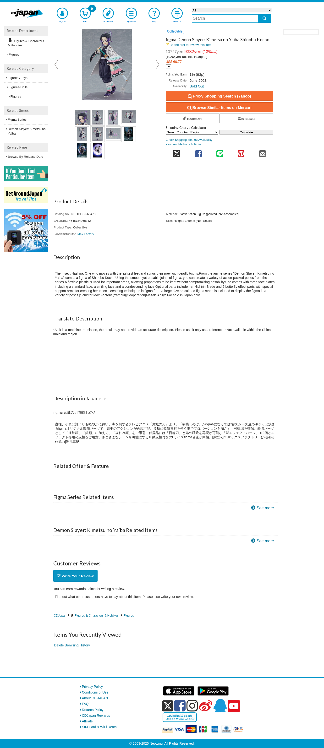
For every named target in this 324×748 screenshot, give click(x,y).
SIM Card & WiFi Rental (100, 727)
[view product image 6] (97, 134)
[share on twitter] (177, 152)
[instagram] (192, 705)
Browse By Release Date (25, 156)
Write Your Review (75, 576)
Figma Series (17, 119)
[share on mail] (262, 152)
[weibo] (205, 705)
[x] (167, 705)
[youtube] (234, 706)
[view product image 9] (82, 151)
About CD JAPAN (95, 698)
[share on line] (219, 152)
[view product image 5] (82, 134)
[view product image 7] (113, 133)
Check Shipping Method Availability (189, 139)
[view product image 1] (82, 118)
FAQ (85, 704)
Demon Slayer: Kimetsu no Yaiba (27, 131)
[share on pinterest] (241, 152)
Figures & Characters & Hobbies (97, 615)
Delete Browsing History (72, 645)
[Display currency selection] (168, 66)
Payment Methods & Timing (184, 144)
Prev (56, 64)
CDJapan (60, 615)
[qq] (220, 705)
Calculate (246, 132)
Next (157, 64)
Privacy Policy (92, 686)
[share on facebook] (198, 152)
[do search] (264, 18)
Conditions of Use (95, 692)
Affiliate (87, 721)
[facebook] (180, 705)
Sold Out (196, 86)
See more (265, 508)
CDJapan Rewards (96, 715)
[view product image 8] (128, 134)
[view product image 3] (113, 118)
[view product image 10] (97, 151)
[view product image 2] (97, 118)
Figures (129, 615)
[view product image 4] (128, 117)
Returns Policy (93, 710)
